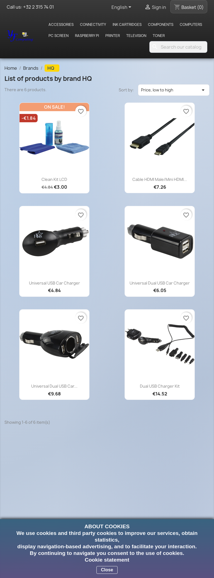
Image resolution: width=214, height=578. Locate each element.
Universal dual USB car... (54, 386)
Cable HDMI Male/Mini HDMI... (159, 179)
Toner (159, 35)
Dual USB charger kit (160, 386)
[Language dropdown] (122, 7)
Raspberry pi (87, 35)
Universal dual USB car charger (160, 283)
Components (160, 24)
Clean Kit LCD (54, 179)
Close (107, 569)
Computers (191, 24)
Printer (112, 35)
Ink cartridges (127, 24)
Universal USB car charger (54, 283)
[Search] (178, 47)
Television (136, 35)
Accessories (61, 24)
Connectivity (93, 24)
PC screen (58, 35)
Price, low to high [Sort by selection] (173, 90)
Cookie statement (107, 560)
